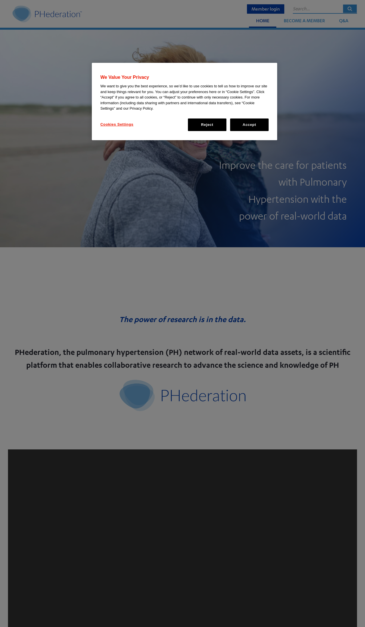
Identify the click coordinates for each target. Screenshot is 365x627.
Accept (249, 124)
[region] (184, 101)
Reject (207, 124)
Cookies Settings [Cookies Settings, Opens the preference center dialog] (116, 124)
